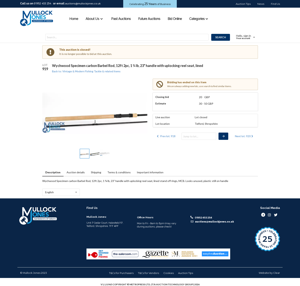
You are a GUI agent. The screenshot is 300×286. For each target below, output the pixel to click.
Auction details (76, 172)
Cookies (168, 273)
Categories (198, 19)
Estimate (160, 103)
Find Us (275, 3)
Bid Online (175, 19)
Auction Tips (243, 3)
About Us (94, 19)
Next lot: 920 (244, 136)
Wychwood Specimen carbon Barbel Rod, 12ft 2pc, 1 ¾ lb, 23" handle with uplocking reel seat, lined (127, 66)
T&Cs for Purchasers (121, 273)
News (260, 3)
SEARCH (220, 37)
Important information (150, 172)
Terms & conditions (119, 172)
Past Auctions (121, 19)
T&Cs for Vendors (148, 273)
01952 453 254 (42, 3)
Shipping (96, 172)
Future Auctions (149, 19)
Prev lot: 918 (165, 136)
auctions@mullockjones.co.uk (83, 3)
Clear (276, 272)
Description (52, 172)
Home (73, 19)
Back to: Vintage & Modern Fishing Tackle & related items (86, 71)
